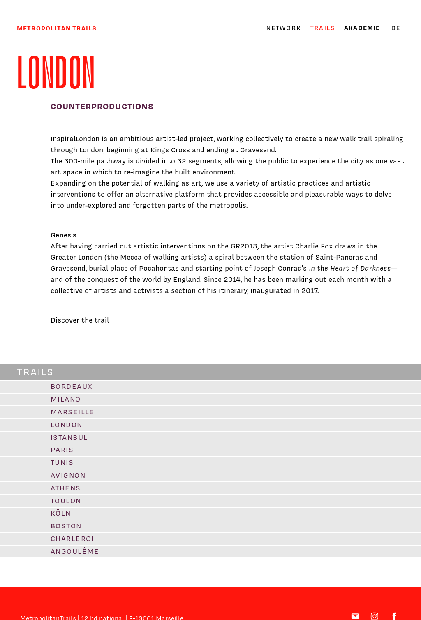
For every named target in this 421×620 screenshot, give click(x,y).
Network (283, 28)
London (67, 424)
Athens (66, 487)
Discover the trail (80, 320)
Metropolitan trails (57, 28)
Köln (61, 513)
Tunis (62, 462)
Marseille (73, 411)
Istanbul (69, 437)
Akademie (362, 27)
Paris (62, 449)
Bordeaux (72, 386)
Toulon (66, 500)
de (395, 28)
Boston (66, 525)
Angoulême (75, 551)
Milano (66, 399)
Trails (322, 28)
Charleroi (72, 538)
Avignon (68, 475)
